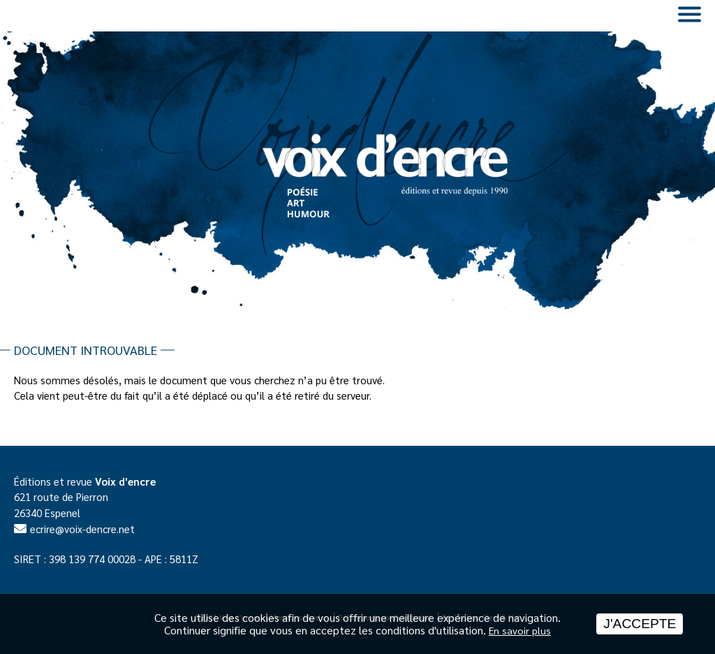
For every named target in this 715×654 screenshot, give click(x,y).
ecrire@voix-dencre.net (82, 528)
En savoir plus (520, 630)
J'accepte (639, 623)
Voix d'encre (125, 481)
